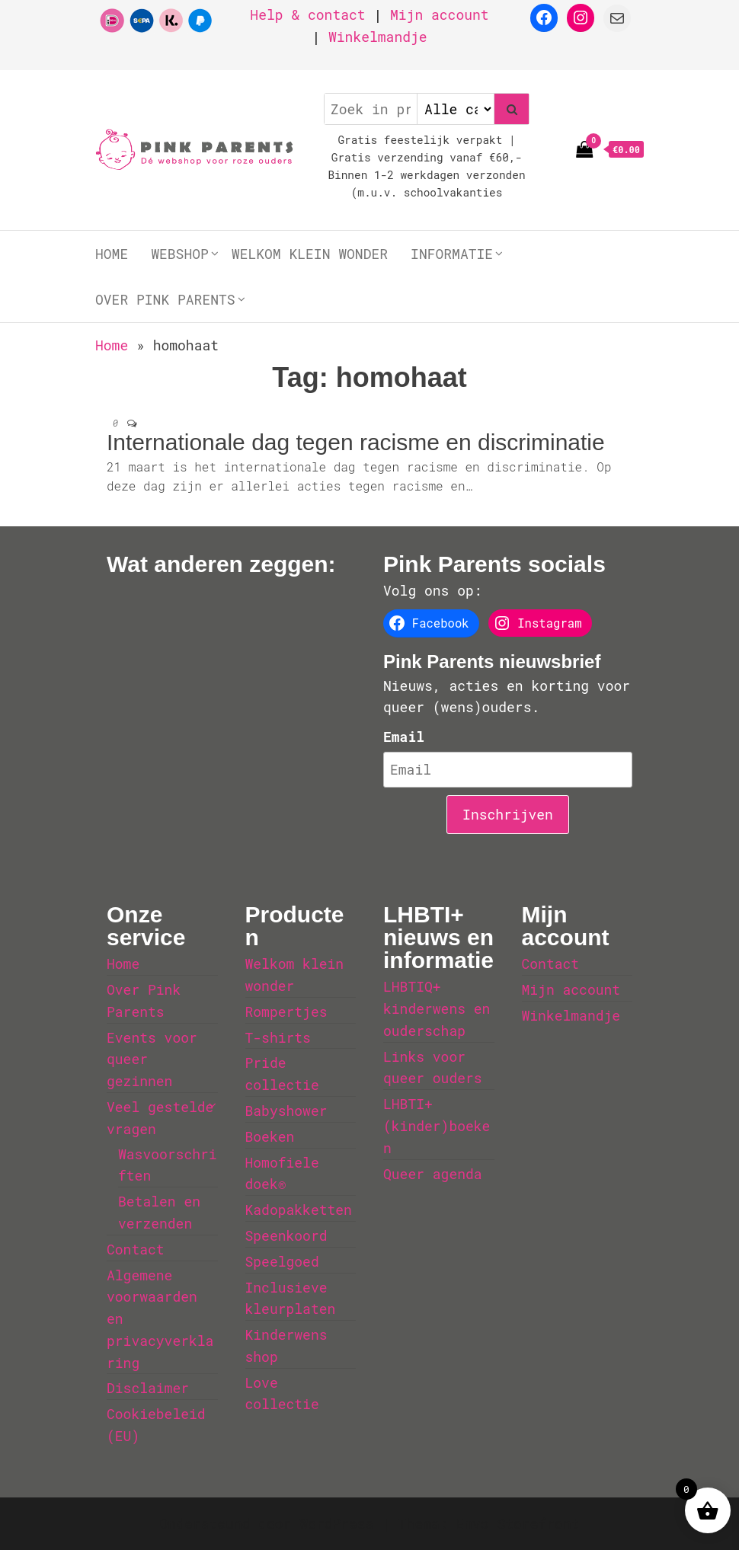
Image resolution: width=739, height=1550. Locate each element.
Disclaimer (148, 1388)
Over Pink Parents (165, 299)
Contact (136, 1249)
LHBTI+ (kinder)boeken (436, 1126)
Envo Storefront (517, 1523)
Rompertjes (286, 1011)
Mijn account (439, 14)
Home (111, 253)
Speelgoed (282, 1261)
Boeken (270, 1136)
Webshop (180, 253)
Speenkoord (286, 1235)
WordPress (336, 1523)
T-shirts (278, 1037)
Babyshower (286, 1110)
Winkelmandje (377, 36)
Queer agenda (432, 1174)
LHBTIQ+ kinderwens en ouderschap (436, 1008)
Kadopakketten (298, 1209)
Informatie (452, 253)
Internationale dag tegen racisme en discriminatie (356, 442)
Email (403, 736)
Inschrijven (507, 814)
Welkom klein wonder (310, 253)
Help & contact (307, 14)
